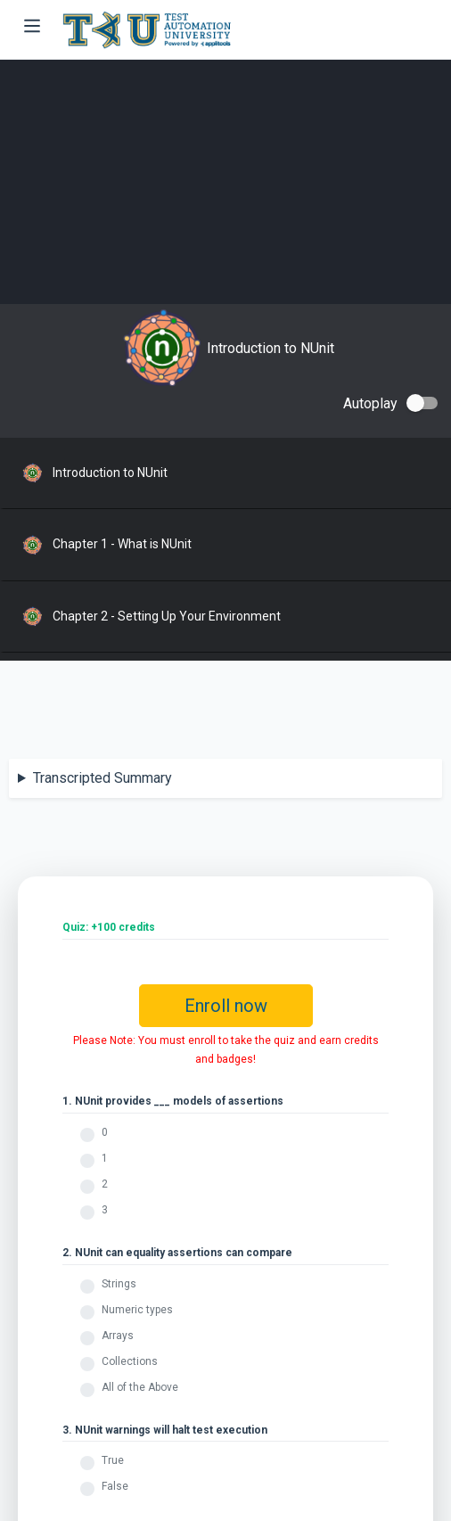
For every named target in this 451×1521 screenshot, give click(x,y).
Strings (119, 1284)
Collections (130, 1361)
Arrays (118, 1335)
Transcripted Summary (102, 777)
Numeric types (137, 1309)
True (113, 1460)
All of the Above (140, 1387)
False (115, 1486)
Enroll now (225, 1005)
